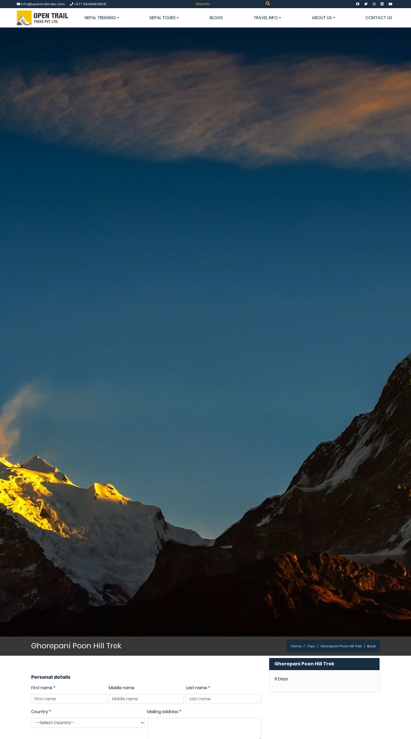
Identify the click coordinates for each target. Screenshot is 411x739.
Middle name (121, 688)
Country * (41, 712)
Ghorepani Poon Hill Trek (341, 646)
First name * (43, 688)
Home (296, 646)
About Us (323, 18)
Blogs (216, 18)
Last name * (198, 688)
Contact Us (379, 18)
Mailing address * (164, 712)
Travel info (267, 18)
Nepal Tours (164, 18)
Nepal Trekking (102, 18)
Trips (311, 646)
